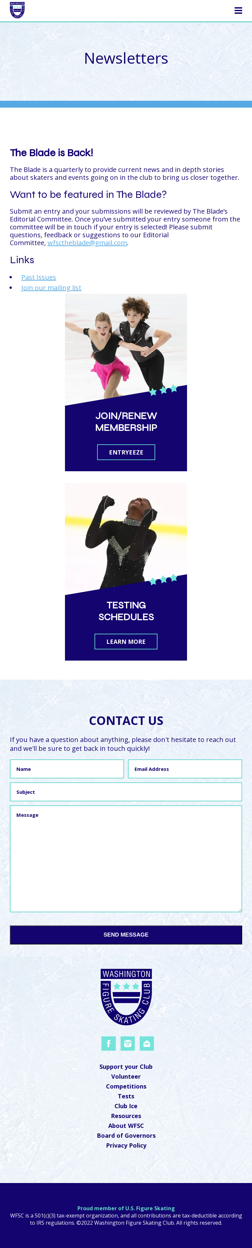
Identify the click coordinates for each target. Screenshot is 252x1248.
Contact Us (126, 720)
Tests (126, 1096)
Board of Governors (126, 1135)
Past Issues (38, 277)
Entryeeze (126, 452)
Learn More (126, 641)
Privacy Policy (126, 1145)
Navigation (216, 10)
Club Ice (126, 1106)
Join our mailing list (51, 287)
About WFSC (126, 1126)
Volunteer (126, 1076)
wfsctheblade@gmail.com (87, 242)
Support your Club (126, 1066)
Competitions (126, 1086)
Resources (126, 1116)
